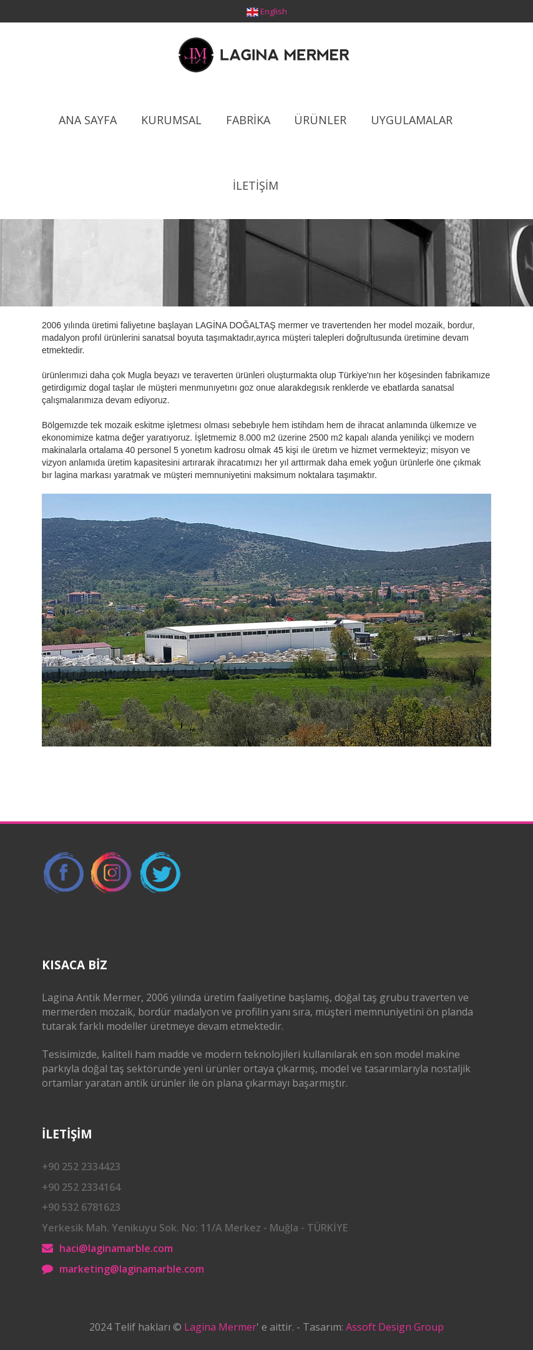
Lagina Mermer (220, 1327)
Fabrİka (248, 119)
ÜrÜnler (320, 119)
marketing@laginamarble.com (131, 1269)
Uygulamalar (411, 119)
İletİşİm (255, 185)
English (273, 11)
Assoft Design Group (395, 1327)
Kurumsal (171, 119)
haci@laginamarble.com (116, 1248)
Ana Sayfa (88, 119)
